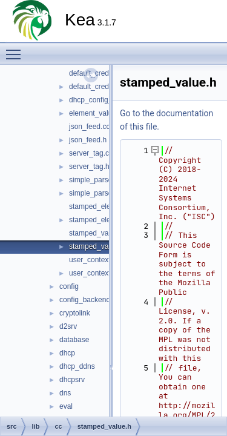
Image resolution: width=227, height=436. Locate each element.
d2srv (68, 326)
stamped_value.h (96, 246)
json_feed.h (88, 140)
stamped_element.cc (102, 206)
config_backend (84, 300)
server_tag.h (89, 166)
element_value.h (95, 113)
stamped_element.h (101, 220)
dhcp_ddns (77, 366)
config (69, 286)
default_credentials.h (102, 86)
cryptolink (74, 313)
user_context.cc (94, 260)
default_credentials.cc (104, 73)
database (74, 339)
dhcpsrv (72, 379)
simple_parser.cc (96, 180)
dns (65, 393)
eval (66, 406)
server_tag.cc (91, 153)
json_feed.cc (89, 126)
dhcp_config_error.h (101, 100)
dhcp (67, 353)
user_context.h (93, 273)
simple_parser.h (94, 193)
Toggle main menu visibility (16, 49)
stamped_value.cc (98, 233)
